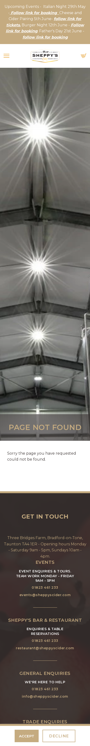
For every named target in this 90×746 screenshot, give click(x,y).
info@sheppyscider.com (45, 696)
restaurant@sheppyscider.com (45, 648)
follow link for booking (45, 37)
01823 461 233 (45, 587)
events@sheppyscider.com (45, 595)
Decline (59, 736)
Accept (27, 736)
